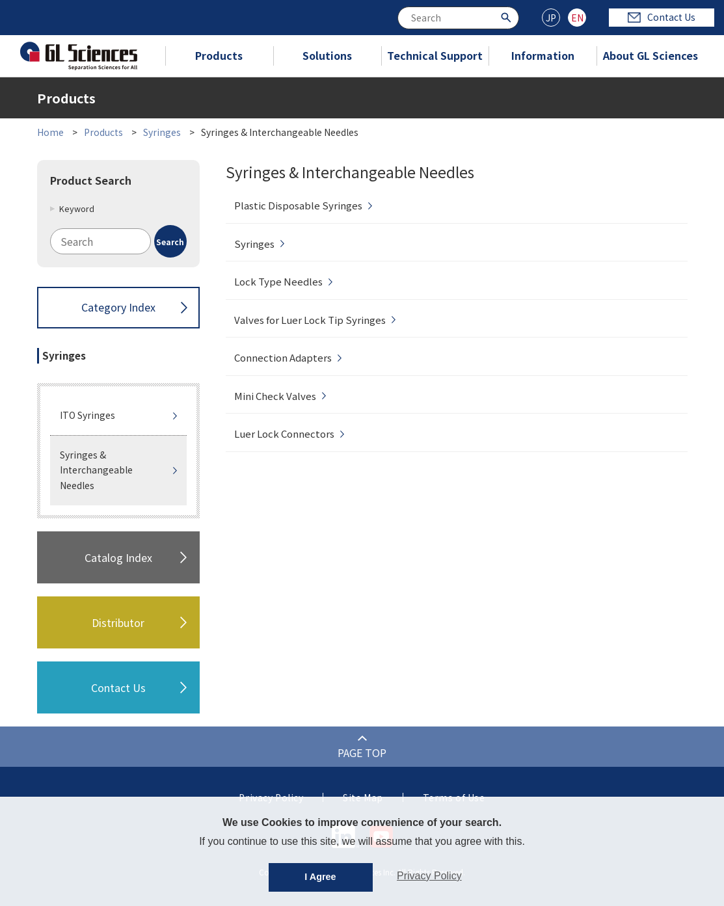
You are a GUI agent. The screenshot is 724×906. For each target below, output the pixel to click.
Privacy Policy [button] (429, 875)
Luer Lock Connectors (284, 433)
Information (542, 55)
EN (577, 17)
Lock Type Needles (278, 281)
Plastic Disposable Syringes (298, 205)
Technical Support (435, 55)
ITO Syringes (87, 414)
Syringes (162, 132)
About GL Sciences (650, 55)
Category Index (118, 307)
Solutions (327, 55)
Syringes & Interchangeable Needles (96, 470)
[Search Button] (507, 16)
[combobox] (458, 18)
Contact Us (661, 16)
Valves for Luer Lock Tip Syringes (310, 319)
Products (219, 55)
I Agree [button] (320, 877)
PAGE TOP (362, 752)
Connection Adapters (283, 357)
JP (551, 17)
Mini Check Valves (275, 396)
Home (50, 132)
